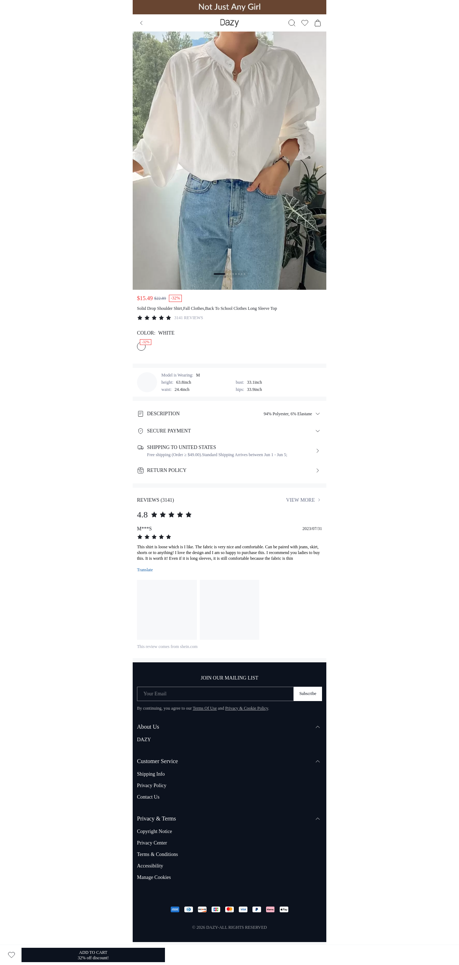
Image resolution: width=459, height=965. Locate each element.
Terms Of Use (205, 708)
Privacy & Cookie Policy (246, 708)
